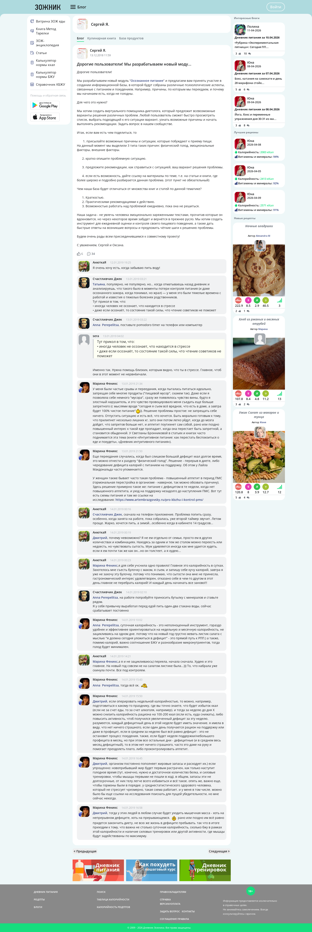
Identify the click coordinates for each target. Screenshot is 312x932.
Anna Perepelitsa (106, 325)
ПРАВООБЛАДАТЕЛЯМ (173, 891)
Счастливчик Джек (107, 279)
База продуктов (131, 38)
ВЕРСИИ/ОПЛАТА (170, 903)
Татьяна (99, 284)
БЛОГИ (38, 907)
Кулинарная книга (101, 38)
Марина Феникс (105, 383)
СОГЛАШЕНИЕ (168, 919)
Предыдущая (85, 851)
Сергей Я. (100, 24)
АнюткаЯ (99, 262)
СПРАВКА (165, 899)
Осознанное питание (147, 81)
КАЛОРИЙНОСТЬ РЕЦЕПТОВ (113, 907)
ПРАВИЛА (183, 919)
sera (96, 336)
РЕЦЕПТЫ (39, 899)
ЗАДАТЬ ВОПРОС (170, 911)
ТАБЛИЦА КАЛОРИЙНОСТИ (113, 899)
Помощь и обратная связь (48, 95)
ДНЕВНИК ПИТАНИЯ (46, 891)
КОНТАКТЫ (188, 911)
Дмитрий (100, 538)
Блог (80, 38)
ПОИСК (101, 891)
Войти (275, 7)
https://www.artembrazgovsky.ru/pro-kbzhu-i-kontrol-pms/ (159, 500)
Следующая (219, 851)
